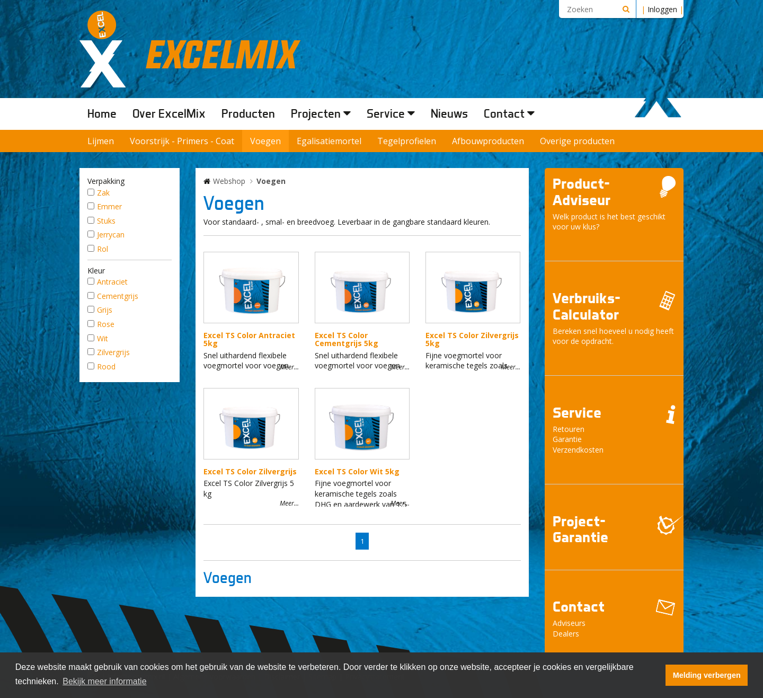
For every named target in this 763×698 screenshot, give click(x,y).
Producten (248, 113)
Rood (106, 366)
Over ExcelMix (169, 113)
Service (391, 113)
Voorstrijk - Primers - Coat (182, 141)
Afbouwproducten (488, 141)
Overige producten (577, 141)
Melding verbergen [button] (707, 675)
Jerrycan (111, 234)
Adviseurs (569, 623)
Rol (102, 249)
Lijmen (100, 141)
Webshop (229, 181)
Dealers (566, 634)
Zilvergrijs (113, 352)
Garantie (567, 439)
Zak (103, 193)
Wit (102, 338)
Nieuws (449, 113)
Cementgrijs (117, 296)
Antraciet (112, 282)
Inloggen (662, 9)
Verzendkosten (578, 450)
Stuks (106, 221)
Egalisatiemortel (329, 141)
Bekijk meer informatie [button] (104, 681)
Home (102, 113)
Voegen (265, 141)
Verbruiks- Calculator (586, 306)
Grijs (104, 310)
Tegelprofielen (406, 141)
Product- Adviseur (581, 192)
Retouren (568, 429)
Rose (105, 324)
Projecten (321, 113)
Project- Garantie (580, 529)
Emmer (109, 206)
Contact (509, 113)
